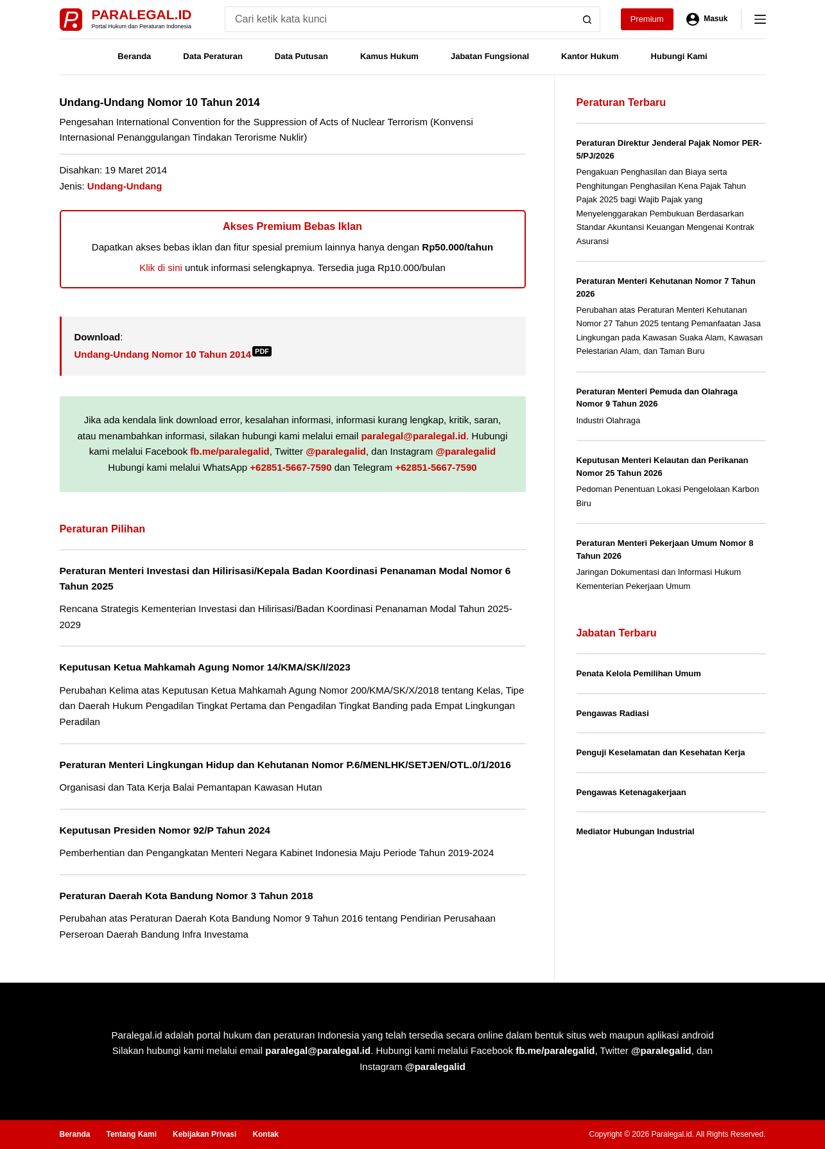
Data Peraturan (212, 56)
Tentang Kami (132, 1134)
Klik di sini (160, 267)
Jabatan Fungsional (490, 56)
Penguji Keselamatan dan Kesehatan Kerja (661, 752)
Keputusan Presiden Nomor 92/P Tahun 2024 (165, 830)
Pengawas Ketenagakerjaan (631, 792)
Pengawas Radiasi (613, 713)
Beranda (134, 56)
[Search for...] (400, 19)
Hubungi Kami (679, 56)
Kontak (265, 1134)
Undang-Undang (124, 185)
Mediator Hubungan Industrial (636, 831)
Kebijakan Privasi (204, 1134)
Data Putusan (301, 56)
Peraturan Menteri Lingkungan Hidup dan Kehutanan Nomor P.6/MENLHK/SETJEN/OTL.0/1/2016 (285, 764)
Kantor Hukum (590, 56)
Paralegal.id (142, 14)
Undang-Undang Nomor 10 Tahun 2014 (173, 354)
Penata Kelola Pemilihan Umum (639, 673)
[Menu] (760, 19)
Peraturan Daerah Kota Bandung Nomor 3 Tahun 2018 (186, 895)
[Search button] (587, 19)
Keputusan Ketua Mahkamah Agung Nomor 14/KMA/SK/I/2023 (205, 667)
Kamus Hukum (389, 56)
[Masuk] (707, 19)
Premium (647, 19)
